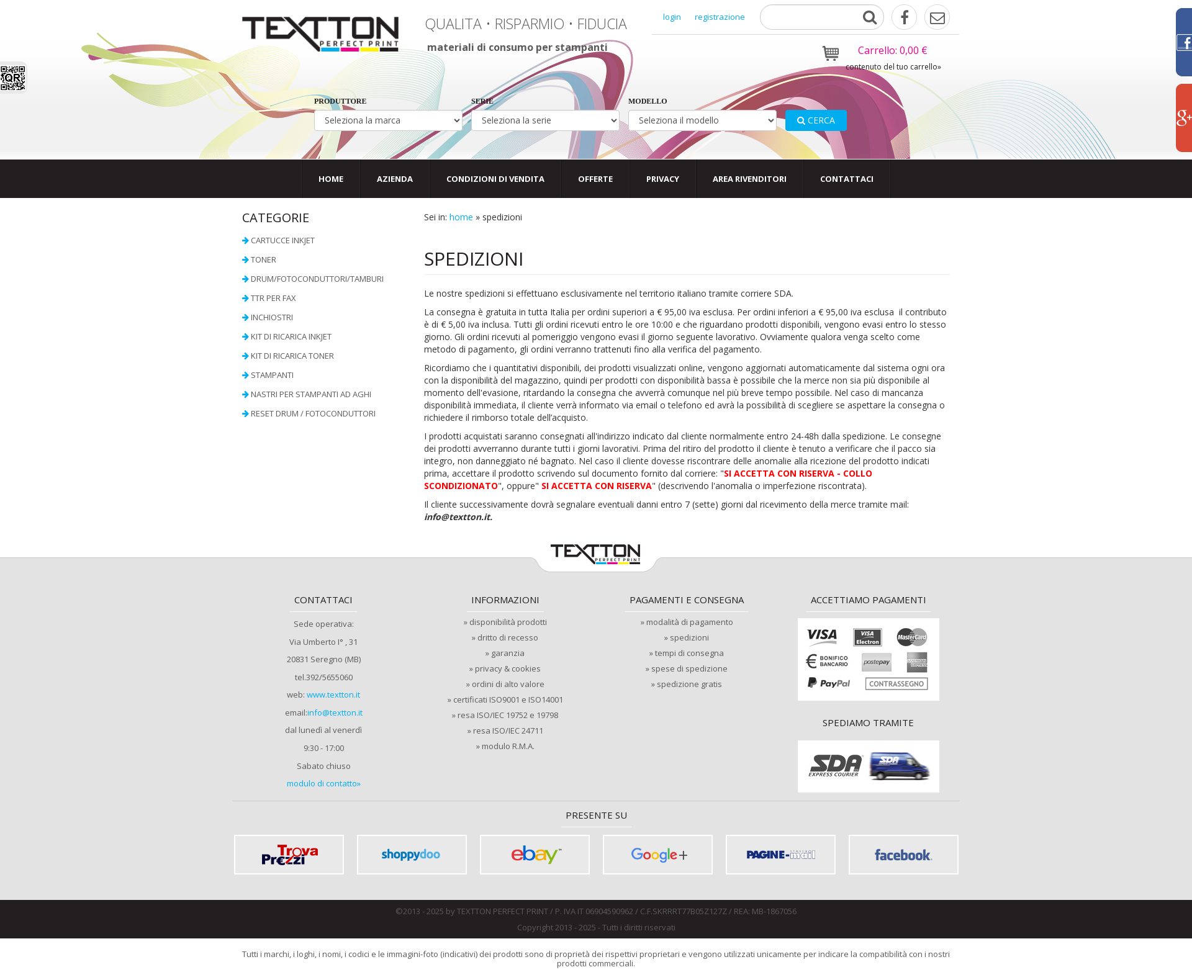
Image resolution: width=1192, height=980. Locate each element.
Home (330, 178)
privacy (662, 178)
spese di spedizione (689, 668)
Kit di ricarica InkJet (291, 336)
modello (647, 101)
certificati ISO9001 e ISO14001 (508, 699)
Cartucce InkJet (283, 240)
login (672, 16)
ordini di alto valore (508, 684)
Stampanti (272, 374)
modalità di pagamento (689, 621)
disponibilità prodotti (508, 621)
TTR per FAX (273, 297)
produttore (340, 101)
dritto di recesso (507, 637)
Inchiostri (272, 317)
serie (482, 101)
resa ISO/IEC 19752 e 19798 (508, 715)
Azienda (395, 178)
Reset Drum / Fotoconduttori (313, 413)
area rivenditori (750, 178)
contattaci (847, 178)
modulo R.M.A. (508, 746)
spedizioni (689, 637)
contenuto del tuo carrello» (893, 66)
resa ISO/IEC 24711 (508, 730)
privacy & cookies (508, 668)
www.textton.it (333, 694)
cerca (816, 120)
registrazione (720, 16)
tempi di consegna (689, 653)
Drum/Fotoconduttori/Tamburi (317, 278)
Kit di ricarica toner (292, 355)
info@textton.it (335, 712)
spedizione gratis (689, 684)
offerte (595, 178)
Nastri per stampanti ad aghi (311, 394)
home (461, 217)
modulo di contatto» (324, 783)
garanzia (508, 653)
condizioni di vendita (495, 178)
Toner (263, 259)
